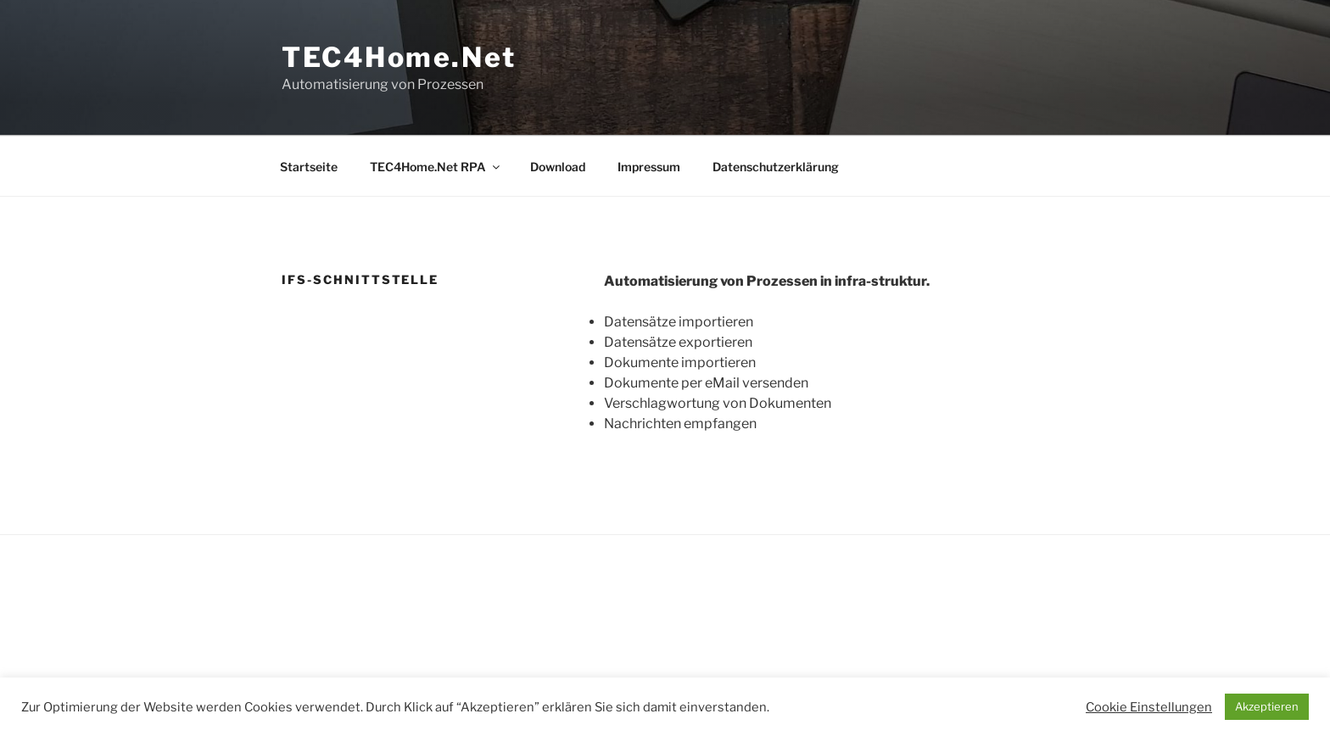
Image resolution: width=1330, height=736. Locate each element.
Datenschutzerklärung (775, 166)
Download (557, 166)
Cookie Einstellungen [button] (1149, 707)
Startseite (309, 166)
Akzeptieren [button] (1267, 706)
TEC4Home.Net (399, 57)
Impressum (649, 166)
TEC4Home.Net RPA (436, 166)
